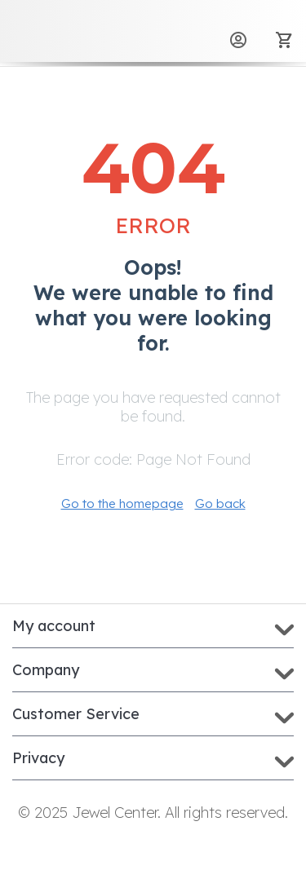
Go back (220, 503)
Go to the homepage (122, 503)
